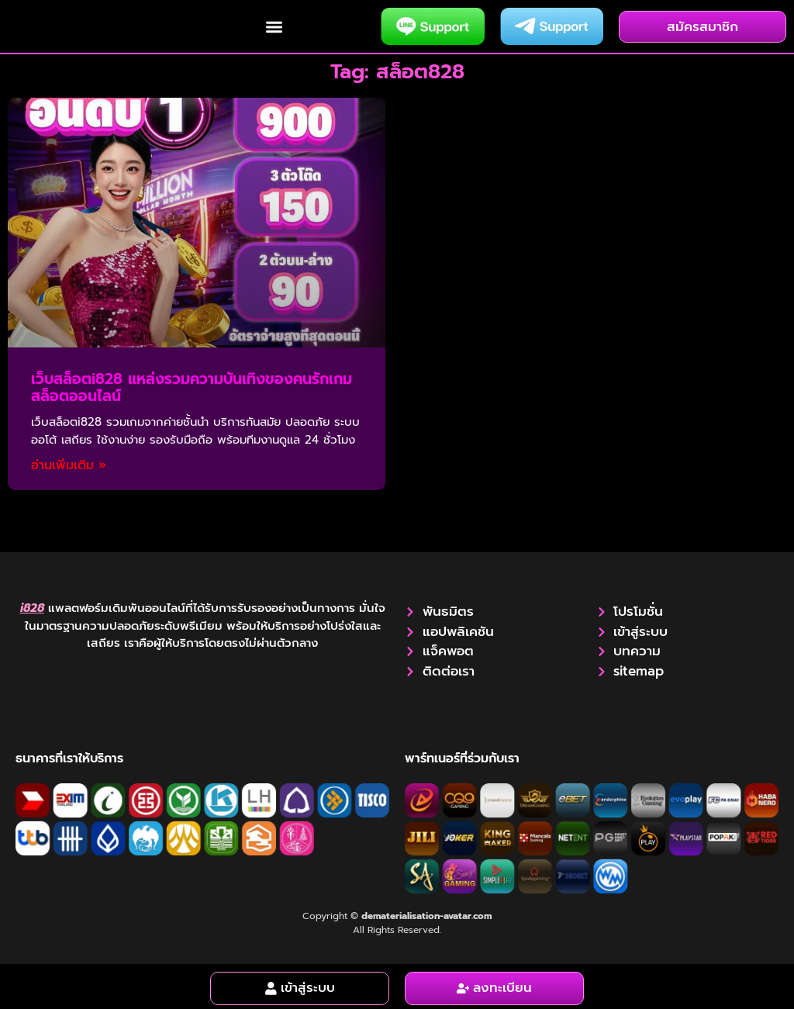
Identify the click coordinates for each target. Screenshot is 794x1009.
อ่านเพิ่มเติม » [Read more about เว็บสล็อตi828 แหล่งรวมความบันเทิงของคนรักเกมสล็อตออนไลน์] (68, 470)
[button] (274, 29)
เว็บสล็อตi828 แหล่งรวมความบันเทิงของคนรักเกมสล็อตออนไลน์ (191, 391)
